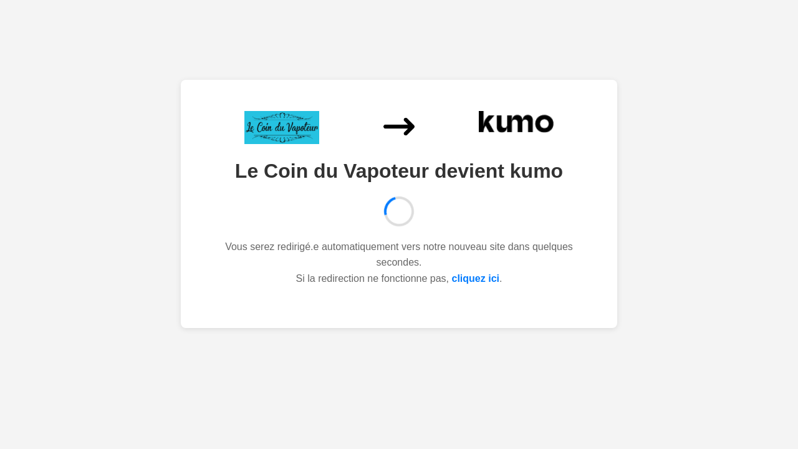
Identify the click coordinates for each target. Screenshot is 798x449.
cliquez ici (475, 278)
